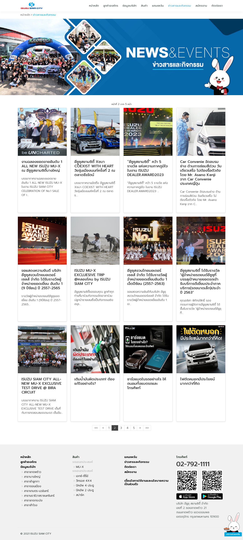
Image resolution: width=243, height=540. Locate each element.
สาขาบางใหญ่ (32, 476)
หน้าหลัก (94, 6)
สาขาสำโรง (30, 505)
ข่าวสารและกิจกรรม (179, 6)
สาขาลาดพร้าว (32, 472)
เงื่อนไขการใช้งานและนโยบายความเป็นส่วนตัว (146, 482)
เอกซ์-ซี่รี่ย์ (82, 476)
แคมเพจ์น (158, 6)
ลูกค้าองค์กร (110, 6)
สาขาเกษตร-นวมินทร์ (36, 491)
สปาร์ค (80, 495)
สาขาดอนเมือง (32, 486)
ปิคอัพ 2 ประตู (85, 490)
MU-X (80, 466)
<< (96, 428)
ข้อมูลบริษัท (130, 6)
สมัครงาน (201, 6)
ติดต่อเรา (217, 6)
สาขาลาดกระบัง (33, 500)
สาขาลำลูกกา (31, 481)
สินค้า (144, 6)
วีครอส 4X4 (84, 480)
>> (147, 428)
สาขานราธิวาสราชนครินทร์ (39, 495)
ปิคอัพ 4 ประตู (85, 485)
